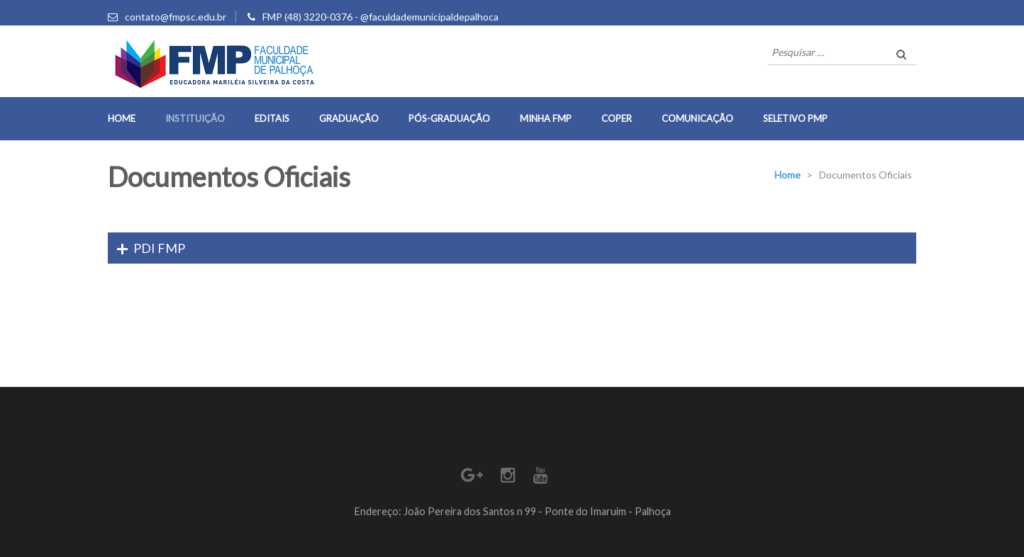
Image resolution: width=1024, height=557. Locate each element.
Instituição (195, 118)
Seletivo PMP (795, 118)
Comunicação (697, 118)
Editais (272, 118)
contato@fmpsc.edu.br (175, 17)
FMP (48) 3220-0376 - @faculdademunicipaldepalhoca (380, 17)
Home (121, 118)
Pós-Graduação (449, 118)
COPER (616, 118)
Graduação (349, 118)
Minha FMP (546, 118)
